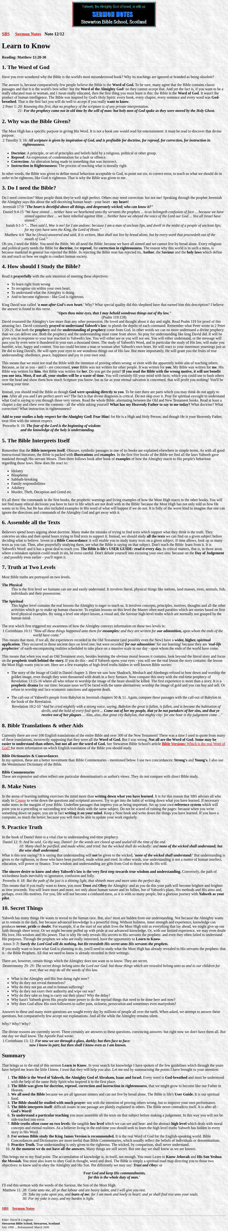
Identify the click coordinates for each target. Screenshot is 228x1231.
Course (20, 800)
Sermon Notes (28, 33)
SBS (6, 33)
